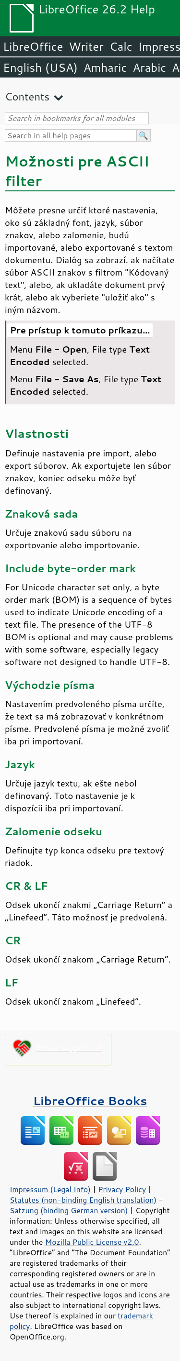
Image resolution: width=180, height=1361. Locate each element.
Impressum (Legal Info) (50, 1189)
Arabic (149, 67)
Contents (27, 96)
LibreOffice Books (90, 1100)
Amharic (105, 67)
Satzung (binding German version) (69, 1210)
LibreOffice (33, 46)
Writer (86, 46)
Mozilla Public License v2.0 (92, 1242)
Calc (120, 46)
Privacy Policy (122, 1189)
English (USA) (40, 67)
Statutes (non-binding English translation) (83, 1200)
